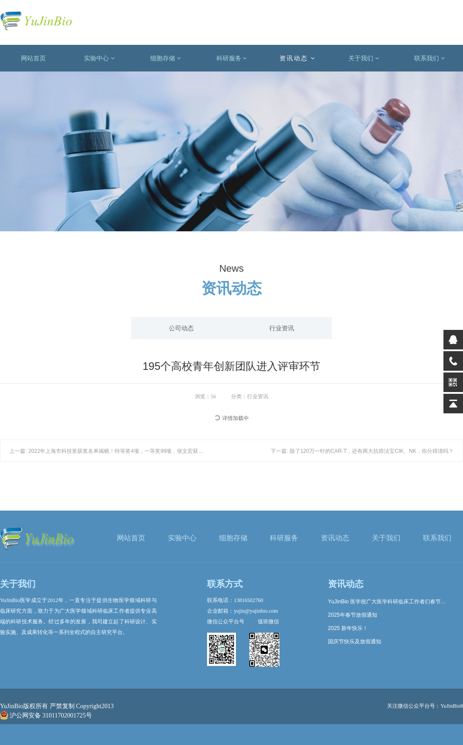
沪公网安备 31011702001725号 (46, 715)
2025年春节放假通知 (352, 615)
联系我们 (429, 58)
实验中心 (99, 58)
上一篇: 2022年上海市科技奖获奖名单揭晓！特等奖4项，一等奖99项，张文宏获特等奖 (111, 451)
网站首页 (33, 58)
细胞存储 (165, 58)
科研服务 (231, 58)
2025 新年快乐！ (348, 628)
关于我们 (363, 58)
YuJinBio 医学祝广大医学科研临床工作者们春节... (386, 601)
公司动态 (181, 328)
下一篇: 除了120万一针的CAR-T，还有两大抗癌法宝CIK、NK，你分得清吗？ (362, 451)
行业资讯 (281, 328)
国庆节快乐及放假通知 (354, 641)
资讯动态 (297, 58)
